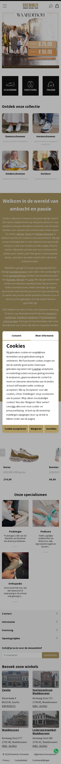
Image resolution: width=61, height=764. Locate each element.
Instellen (51, 428)
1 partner (36, 369)
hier (14, 406)
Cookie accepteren (15, 428)
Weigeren (36, 428)
